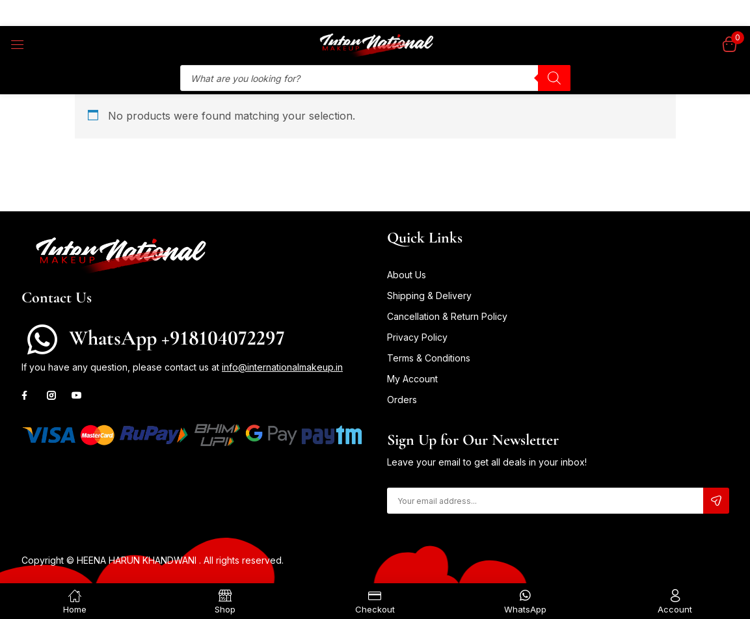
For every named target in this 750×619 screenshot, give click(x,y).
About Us (406, 274)
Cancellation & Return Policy (447, 316)
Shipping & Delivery (429, 295)
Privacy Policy (417, 337)
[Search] (554, 78)
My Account (412, 378)
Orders (402, 399)
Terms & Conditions (428, 357)
